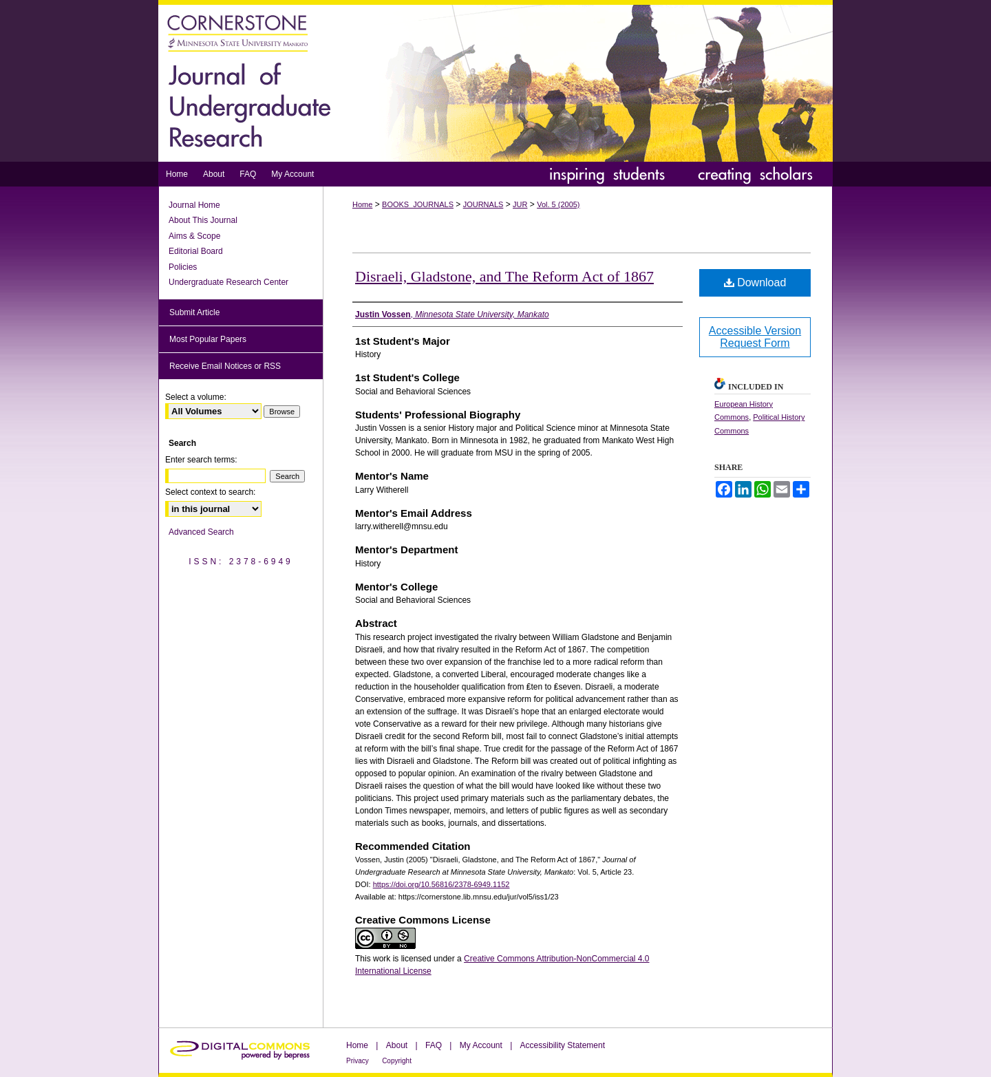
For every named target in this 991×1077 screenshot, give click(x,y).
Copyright (397, 1061)
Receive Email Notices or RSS (225, 366)
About (396, 1045)
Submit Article (194, 312)
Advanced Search (201, 532)
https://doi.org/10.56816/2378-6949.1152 (441, 884)
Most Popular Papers (207, 339)
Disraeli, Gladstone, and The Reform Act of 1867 (504, 276)
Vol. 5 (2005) (558, 204)
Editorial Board (196, 251)
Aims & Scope (194, 236)
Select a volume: (195, 397)
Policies (183, 267)
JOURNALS (483, 204)
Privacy (357, 1061)
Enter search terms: (201, 460)
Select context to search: (210, 492)
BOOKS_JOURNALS (418, 204)
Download (755, 282)
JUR (520, 204)
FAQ (433, 1045)
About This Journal (203, 220)
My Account (481, 1045)
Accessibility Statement (562, 1045)
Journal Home (194, 205)
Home (362, 204)
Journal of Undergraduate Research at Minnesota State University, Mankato (495, 81)
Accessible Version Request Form (755, 337)
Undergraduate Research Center (228, 282)
